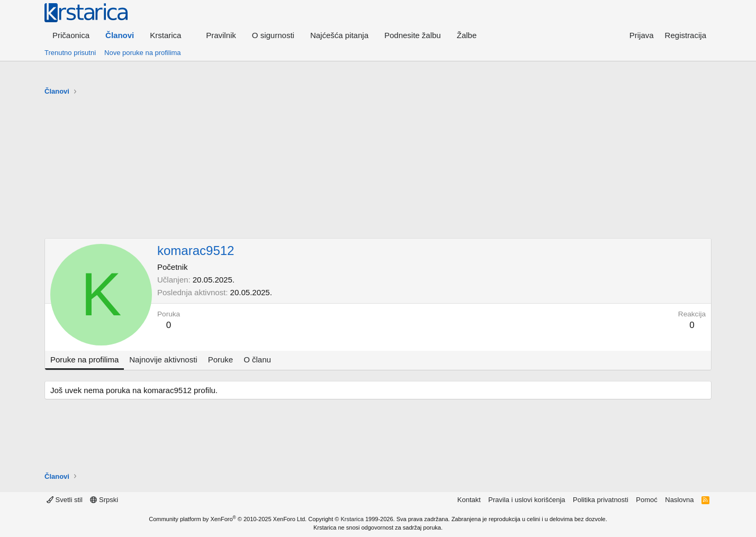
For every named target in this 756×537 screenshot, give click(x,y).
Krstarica (352, 519)
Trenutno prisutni (70, 53)
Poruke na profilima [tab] (84, 359)
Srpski (104, 500)
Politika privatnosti (600, 500)
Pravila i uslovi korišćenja (526, 500)
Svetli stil (65, 500)
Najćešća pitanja (339, 35)
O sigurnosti (273, 35)
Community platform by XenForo (228, 519)
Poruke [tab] (220, 359)
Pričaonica (70, 35)
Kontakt (469, 500)
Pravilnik (221, 35)
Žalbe (467, 35)
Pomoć (646, 500)
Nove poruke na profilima (142, 53)
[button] (170, 35)
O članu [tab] (257, 359)
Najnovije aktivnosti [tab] (163, 359)
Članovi (119, 35)
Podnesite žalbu (412, 35)
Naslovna (679, 500)
